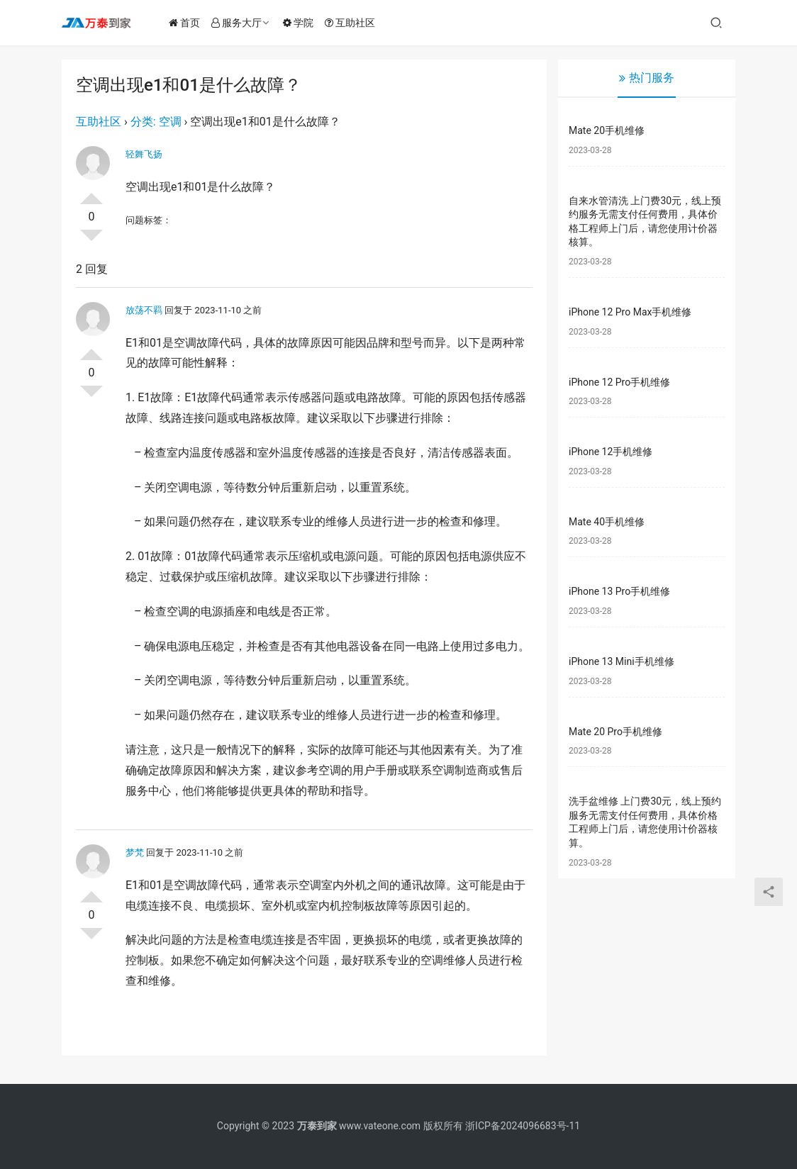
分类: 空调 (156, 121)
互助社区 (353, 22)
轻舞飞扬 (144, 154)
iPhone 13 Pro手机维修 (619, 591)
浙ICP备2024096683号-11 (522, 1125)
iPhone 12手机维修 (610, 451)
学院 (301, 22)
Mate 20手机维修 (607, 130)
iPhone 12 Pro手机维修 (619, 382)
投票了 (91, 192)
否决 (91, 241)
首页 (188, 22)
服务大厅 (240, 22)
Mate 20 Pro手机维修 (615, 731)
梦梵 (135, 852)
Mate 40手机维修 (607, 521)
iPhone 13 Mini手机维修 (621, 661)
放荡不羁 (144, 310)
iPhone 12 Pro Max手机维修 (630, 312)
